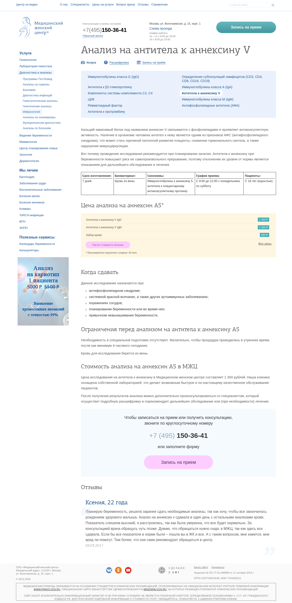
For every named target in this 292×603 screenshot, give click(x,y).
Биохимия (29, 90)
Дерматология (29, 161)
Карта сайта (201, 567)
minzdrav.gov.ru (155, 589)
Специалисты (80, 4)
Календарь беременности (37, 244)
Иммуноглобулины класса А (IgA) (207, 87)
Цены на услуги (103, 4)
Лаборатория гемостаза (35, 66)
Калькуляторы (29, 250)
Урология (25, 154)
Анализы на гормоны (36, 84)
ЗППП (23, 228)
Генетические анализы (37, 106)
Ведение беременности (35, 135)
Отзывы (143, 4)
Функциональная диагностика (41, 122)
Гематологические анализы (40, 101)
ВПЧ (22, 221)
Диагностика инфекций (37, 95)
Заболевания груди (32, 183)
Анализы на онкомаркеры (39, 117)
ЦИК (91, 99)
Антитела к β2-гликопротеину (110, 87)
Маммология (28, 142)
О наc (64, 4)
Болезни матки (29, 196)
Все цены (264, 243)
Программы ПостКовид (37, 79)
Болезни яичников (31, 202)
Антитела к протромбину (106, 111)
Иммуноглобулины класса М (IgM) (208, 99)
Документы (217, 567)
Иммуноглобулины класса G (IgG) (113, 77)
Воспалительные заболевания (40, 189)
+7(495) (105, 30)
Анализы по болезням (37, 128)
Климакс (25, 208)
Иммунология (31, 111)
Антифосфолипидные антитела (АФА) (211, 105)
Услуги (25, 53)
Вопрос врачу (125, 4)
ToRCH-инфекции (31, 215)
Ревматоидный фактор (105, 105)
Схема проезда (160, 28)
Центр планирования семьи (38, 148)
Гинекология (27, 60)
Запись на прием (178, 462)
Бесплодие (26, 177)
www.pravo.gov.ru (47, 589)
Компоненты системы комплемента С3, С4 (120, 93)
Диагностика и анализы (35, 72)
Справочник (159, 4)
